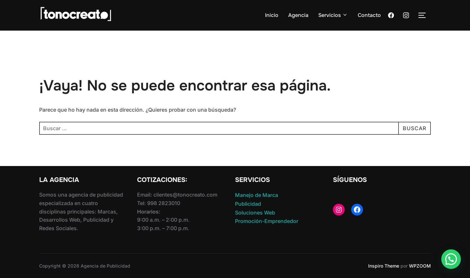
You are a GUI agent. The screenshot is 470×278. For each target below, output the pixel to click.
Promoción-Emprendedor (266, 221)
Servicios (333, 15)
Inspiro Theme (383, 266)
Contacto (369, 15)
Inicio (271, 15)
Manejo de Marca (256, 195)
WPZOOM (420, 266)
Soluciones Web (255, 212)
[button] (451, 259)
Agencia (298, 15)
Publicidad (248, 204)
